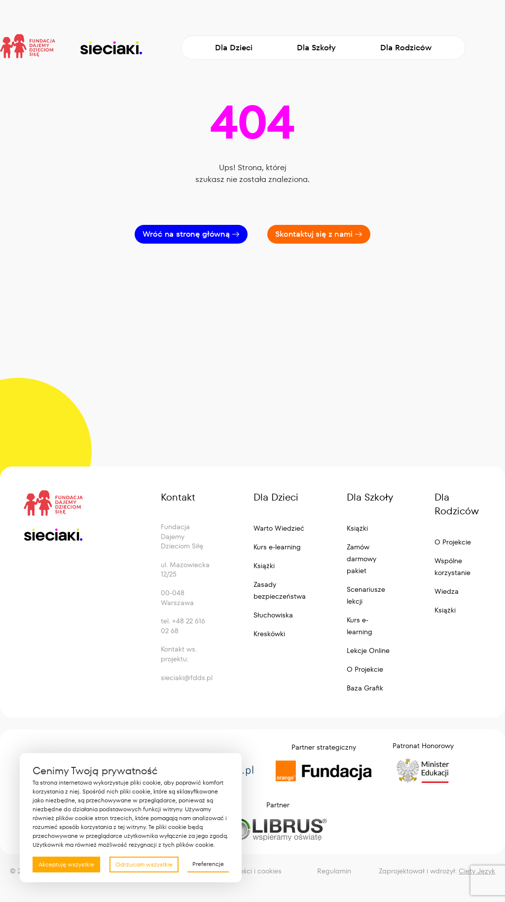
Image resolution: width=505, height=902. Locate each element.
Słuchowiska (273, 615)
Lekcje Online (368, 650)
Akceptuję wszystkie (66, 864)
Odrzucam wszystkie (144, 864)
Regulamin (334, 871)
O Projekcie (365, 669)
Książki (264, 566)
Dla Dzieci (233, 47)
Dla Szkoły (316, 47)
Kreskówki (269, 634)
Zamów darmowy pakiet (361, 559)
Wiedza (446, 591)
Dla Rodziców (406, 47)
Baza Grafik (365, 688)
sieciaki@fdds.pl (187, 678)
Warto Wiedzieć (278, 528)
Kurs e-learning (277, 547)
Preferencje (208, 864)
